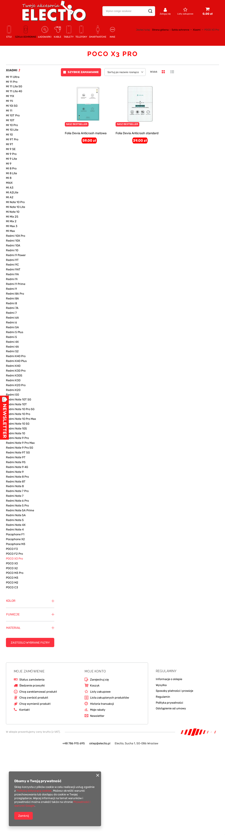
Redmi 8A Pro (15, 293)
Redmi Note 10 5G (17, 423)
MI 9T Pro (12, 139)
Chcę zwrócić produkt (33, 697)
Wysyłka (161, 685)
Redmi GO (12, 394)
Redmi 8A (12, 298)
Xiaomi (197, 29)
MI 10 (9, 134)
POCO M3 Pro (14, 572)
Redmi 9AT (13, 269)
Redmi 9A (12, 274)
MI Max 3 (11, 226)
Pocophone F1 (15, 534)
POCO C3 (12, 587)
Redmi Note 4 (15, 529)
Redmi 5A (12, 327)
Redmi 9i (12, 279)
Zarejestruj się (99, 679)
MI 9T (9, 144)
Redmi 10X (13, 240)
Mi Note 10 (12, 211)
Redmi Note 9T (15, 457)
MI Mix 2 (11, 221)
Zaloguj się (165, 14)
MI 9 (8, 163)
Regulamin (163, 696)
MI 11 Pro (11, 81)
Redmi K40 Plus (16, 361)
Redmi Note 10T (16, 404)
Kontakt (24, 709)
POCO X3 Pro (14, 558)
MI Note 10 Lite (15, 207)
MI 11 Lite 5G (14, 86)
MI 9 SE (11, 149)
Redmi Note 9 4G (17, 467)
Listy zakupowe (185, 14)
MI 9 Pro (11, 154)
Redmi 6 (11, 322)
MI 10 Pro (12, 125)
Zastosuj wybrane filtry (30, 642)
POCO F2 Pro (14, 553)
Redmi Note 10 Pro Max (21, 418)
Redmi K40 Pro (15, 356)
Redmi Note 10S (16, 428)
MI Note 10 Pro (15, 202)
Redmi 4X (12, 341)
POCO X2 (12, 568)
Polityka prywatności (169, 702)
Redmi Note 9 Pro (17, 438)
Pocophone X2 (15, 539)
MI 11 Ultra (12, 77)
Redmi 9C (12, 264)
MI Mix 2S (12, 216)
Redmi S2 (12, 351)
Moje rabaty (97, 709)
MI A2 (9, 197)
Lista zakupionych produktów (109, 697)
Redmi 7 (11, 312)
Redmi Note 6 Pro (17, 500)
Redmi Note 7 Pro (17, 491)
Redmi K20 (13, 390)
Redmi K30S (14, 375)
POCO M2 (12, 582)
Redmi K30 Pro (15, 370)
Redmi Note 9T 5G (18, 452)
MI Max (10, 231)
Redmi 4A (12, 346)
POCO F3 (12, 549)
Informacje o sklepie (169, 679)
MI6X (9, 182)
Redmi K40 (13, 365)
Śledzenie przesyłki (32, 685)
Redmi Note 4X (15, 525)
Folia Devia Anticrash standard (137, 133)
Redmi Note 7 (15, 495)
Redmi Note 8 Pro (17, 476)
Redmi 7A (12, 308)
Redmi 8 (11, 303)
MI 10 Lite (12, 129)
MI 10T (10, 120)
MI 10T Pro (13, 115)
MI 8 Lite (11, 173)
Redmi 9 (11, 288)
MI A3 (9, 187)
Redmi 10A (13, 245)
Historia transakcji (102, 703)
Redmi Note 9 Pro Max (20, 442)
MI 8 (8, 178)
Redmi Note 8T (15, 481)
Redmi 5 (11, 337)
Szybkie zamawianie (83, 72)
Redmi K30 (13, 380)
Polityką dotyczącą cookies (34, 790)
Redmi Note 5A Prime (20, 510)
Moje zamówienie (29, 671)
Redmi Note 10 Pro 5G (20, 409)
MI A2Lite (12, 192)
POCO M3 (12, 577)
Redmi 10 (12, 250)
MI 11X (10, 96)
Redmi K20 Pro (15, 385)
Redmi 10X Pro (15, 235)
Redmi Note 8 (15, 486)
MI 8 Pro (11, 168)
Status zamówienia (31, 679)
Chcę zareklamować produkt (38, 691)
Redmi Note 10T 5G (18, 399)
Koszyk (95, 685)
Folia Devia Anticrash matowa (86, 133)
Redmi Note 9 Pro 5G (19, 447)
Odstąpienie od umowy (171, 708)
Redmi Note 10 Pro (18, 414)
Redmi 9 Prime (15, 284)
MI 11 (9, 110)
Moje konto (95, 671)
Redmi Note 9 (15, 471)
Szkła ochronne (180, 29)
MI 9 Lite (11, 158)
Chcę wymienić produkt (35, 703)
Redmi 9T (12, 260)
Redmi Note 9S (15, 462)
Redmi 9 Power (16, 255)
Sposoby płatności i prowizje (174, 690)
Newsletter (97, 716)
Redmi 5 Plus (14, 332)
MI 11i (9, 101)
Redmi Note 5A (16, 515)
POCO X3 (12, 563)
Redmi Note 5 (15, 520)
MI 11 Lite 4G (14, 91)
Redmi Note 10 (15, 433)
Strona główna (160, 29)
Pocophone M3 (15, 544)
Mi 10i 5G (12, 105)
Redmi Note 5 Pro (17, 505)
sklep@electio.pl (99, 743)
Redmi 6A (12, 317)
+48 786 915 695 (73, 743)
